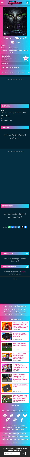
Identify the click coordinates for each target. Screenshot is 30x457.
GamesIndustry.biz (23, 439)
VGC (15, 439)
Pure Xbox (5, 436)
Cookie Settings (9, 315)
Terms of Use (8, 312)
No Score (5, 63)
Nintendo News (24, 436)
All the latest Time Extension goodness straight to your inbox (15, 449)
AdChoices (24, 427)
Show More (15, 405)
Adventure (10, 113)
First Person (18, 113)
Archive (24, 312)
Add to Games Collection (10, 68)
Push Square (22, 433)
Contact (14, 309)
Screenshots (21, 73)
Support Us (7, 309)
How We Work (22, 306)
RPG (24, 113)
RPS (17, 442)
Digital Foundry (13, 436)
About (10, 306)
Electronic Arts (13, 48)
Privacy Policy (22, 309)
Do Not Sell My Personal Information (15, 429)
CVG (13, 442)
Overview (4, 73)
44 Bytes (18, 427)
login (23, 272)
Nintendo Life (13, 433)
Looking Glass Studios (15, 50)
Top (5, 306)
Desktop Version (20, 315)
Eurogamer (8, 439)
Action (4, 113)
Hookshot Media (13, 425)
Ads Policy (17, 312)
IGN (3, 439)
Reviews (12, 73)
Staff (15, 306)
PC (10, 46)
